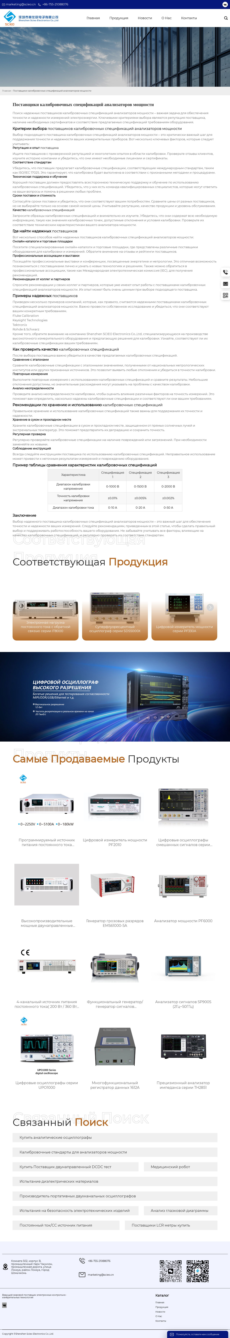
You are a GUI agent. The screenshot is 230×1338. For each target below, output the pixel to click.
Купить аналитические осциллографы (56, 1137)
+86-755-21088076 (55, 4)
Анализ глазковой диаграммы (179, 1210)
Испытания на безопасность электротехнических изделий (75, 1210)
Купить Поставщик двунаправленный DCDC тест (65, 1167)
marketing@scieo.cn (21, 4)
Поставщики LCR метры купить (161, 1225)
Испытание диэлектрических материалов (59, 1181)
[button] (210, 607)
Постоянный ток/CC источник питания (56, 1225)
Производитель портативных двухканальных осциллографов (78, 1196)
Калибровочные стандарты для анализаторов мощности (73, 1152)
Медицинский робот (170, 1167)
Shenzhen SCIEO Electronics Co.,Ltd (114, 334)
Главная (6, 90)
